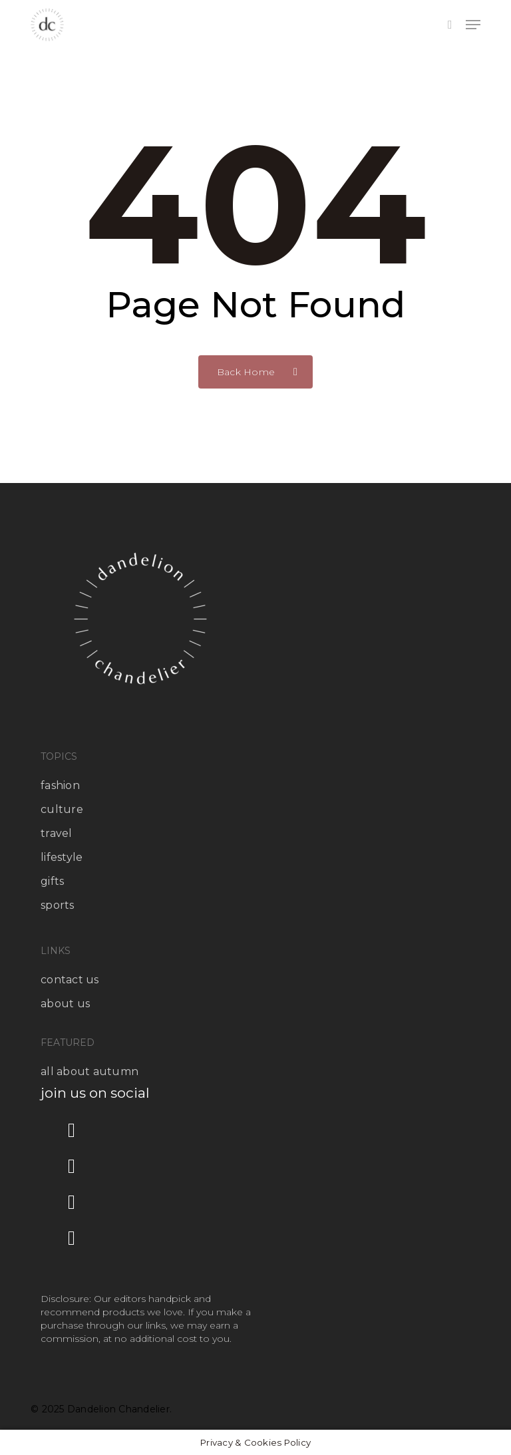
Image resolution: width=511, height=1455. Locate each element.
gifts (52, 881)
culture (62, 809)
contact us (70, 979)
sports (58, 905)
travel (57, 833)
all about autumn (89, 1071)
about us (65, 1003)
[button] (473, 24)
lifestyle (62, 857)
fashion (60, 785)
